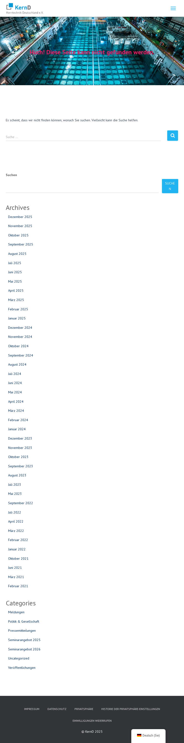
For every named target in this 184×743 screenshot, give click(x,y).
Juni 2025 (15, 272)
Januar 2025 (17, 318)
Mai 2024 (15, 392)
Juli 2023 (14, 484)
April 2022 (15, 521)
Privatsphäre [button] (84, 709)
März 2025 (16, 300)
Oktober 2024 (18, 346)
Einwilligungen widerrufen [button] (92, 720)
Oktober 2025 (18, 235)
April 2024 (15, 401)
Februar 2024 (18, 420)
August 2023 (17, 475)
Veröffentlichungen (21, 667)
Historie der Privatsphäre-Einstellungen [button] (130, 709)
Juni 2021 (15, 567)
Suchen (11, 175)
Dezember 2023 (20, 438)
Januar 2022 (17, 549)
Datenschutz (56, 709)
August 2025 (17, 253)
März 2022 (16, 531)
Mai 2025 (15, 281)
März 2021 (16, 577)
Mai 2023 (15, 494)
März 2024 (16, 410)
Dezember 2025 (20, 217)
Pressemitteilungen (22, 630)
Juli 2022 (14, 512)
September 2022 (20, 503)
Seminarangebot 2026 (24, 649)
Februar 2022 (18, 540)
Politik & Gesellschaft (23, 621)
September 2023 (20, 466)
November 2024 (20, 337)
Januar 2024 (17, 429)
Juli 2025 (14, 263)
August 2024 (17, 364)
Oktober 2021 (18, 558)
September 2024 (20, 355)
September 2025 (20, 244)
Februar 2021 (18, 586)
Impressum (31, 709)
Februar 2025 (18, 309)
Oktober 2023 (18, 457)
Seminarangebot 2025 (24, 640)
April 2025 (15, 290)
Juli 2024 (14, 374)
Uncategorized (18, 658)
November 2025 (20, 226)
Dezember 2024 (20, 327)
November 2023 (20, 448)
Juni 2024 (15, 383)
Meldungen (16, 612)
